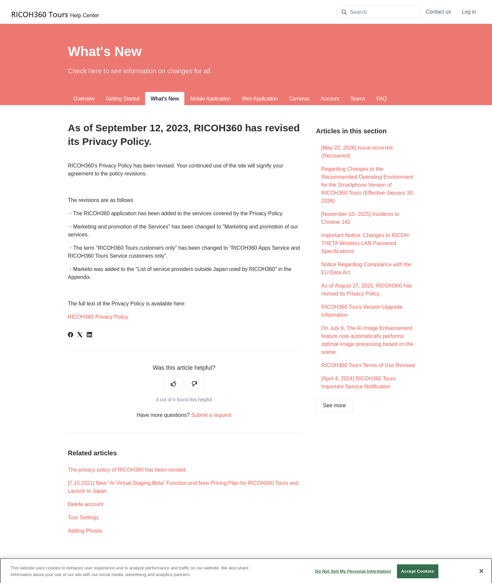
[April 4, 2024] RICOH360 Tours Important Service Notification (358, 382)
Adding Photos (85, 531)
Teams (357, 98)
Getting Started (122, 98)
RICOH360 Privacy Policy (98, 317)
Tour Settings (83, 517)
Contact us (438, 12)
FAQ (381, 98)
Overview (84, 98)
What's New (165, 98)
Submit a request (211, 415)
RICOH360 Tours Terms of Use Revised (368, 365)
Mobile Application (210, 98)
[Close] (481, 575)
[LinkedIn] (89, 335)
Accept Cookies (417, 575)
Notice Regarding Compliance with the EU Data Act (366, 268)
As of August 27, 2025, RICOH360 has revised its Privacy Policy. (366, 289)
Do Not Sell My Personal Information (353, 575)
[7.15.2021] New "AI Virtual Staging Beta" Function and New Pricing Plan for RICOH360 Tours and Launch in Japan (183, 487)
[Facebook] (70, 335)
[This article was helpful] (173, 384)
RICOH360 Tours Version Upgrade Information (361, 311)
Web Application (259, 98)
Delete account (85, 504)
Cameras (299, 98)
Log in (469, 12)
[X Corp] (79, 335)
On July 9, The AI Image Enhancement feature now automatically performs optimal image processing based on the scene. (367, 340)
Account (330, 98)
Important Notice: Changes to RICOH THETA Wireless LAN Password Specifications (365, 243)
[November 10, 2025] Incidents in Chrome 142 (360, 218)
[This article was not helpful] (194, 384)
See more (334, 405)
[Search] (378, 12)
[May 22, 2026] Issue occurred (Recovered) (356, 152)
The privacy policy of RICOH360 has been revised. (127, 470)
